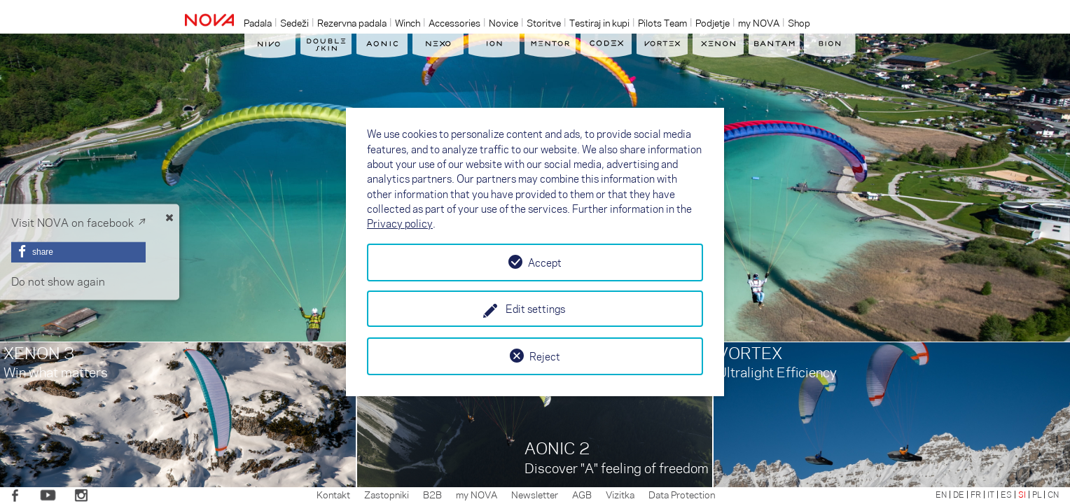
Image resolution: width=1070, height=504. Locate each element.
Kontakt (333, 494)
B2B (432, 494)
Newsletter (534, 494)
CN (1053, 494)
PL (1036, 494)
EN (941, 494)
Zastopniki (386, 494)
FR (976, 494)
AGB (582, 494)
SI (1022, 494)
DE (958, 494)
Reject (544, 356)
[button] (78, 251)
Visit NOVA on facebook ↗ (78, 222)
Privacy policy (400, 223)
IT (990, 494)
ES (1006, 494)
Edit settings (535, 309)
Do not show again (58, 281)
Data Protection (681, 494)
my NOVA (476, 494)
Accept (545, 262)
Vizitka (620, 494)
